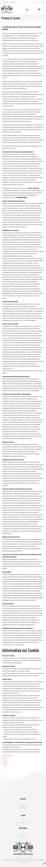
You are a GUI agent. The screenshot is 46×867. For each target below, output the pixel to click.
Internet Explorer (8, 755)
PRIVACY (35, 860)
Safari (5, 760)
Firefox (5, 757)
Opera (5, 764)
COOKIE (41, 860)
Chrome (5, 762)
